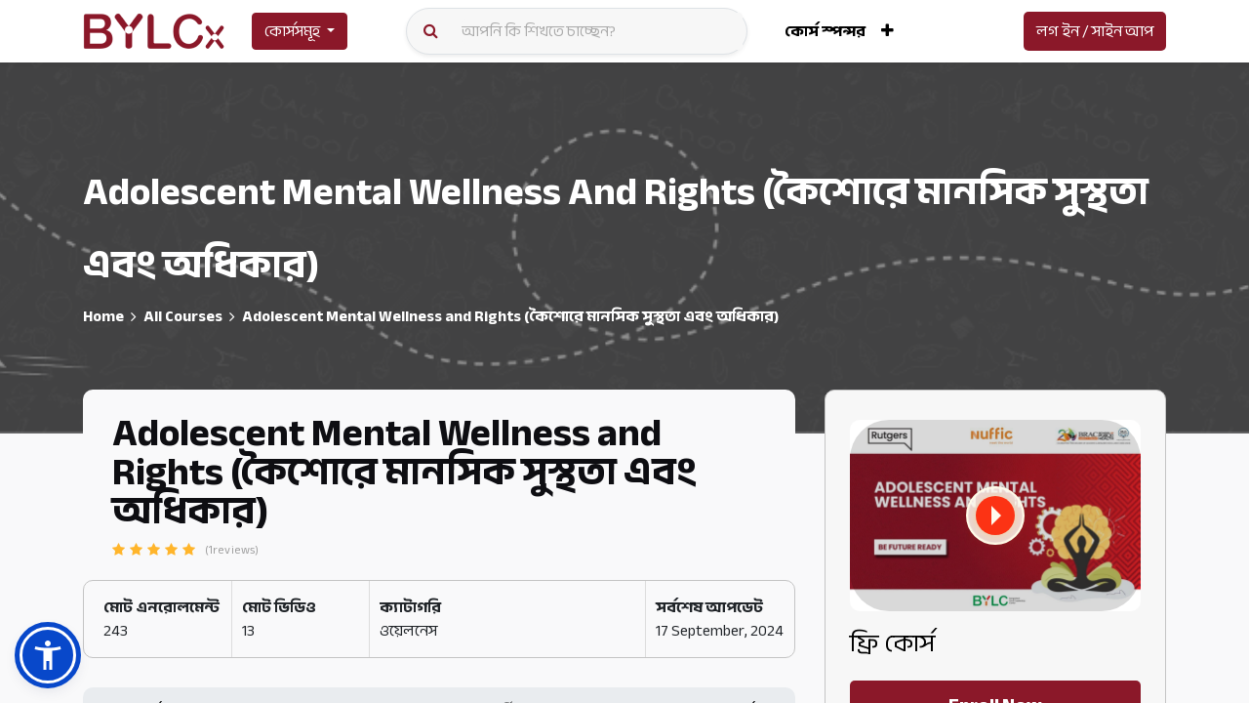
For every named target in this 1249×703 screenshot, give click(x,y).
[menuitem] (825, 31)
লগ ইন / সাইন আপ (1094, 31)
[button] (887, 31)
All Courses (182, 316)
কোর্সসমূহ (292, 31)
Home (103, 316)
